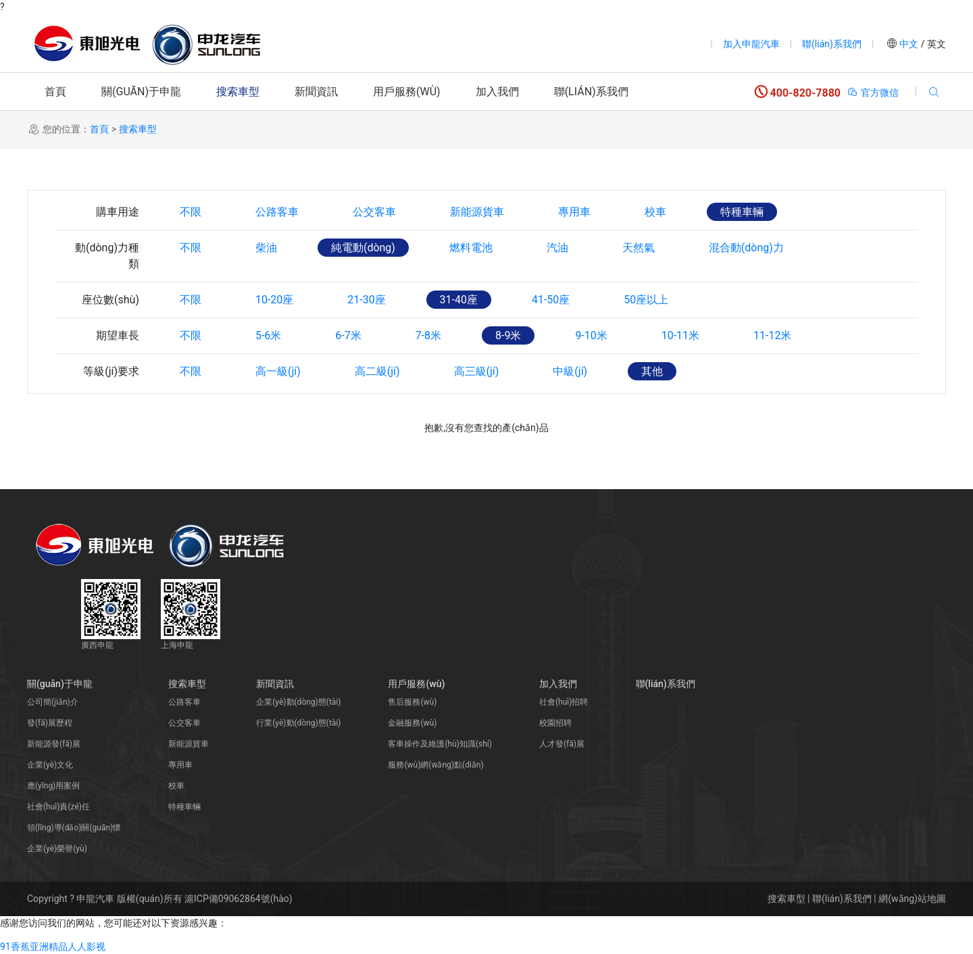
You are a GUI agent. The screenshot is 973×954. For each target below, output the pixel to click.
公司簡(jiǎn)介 (52, 702)
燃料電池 (471, 247)
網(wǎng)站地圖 (912, 898)
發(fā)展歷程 (49, 723)
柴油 (266, 247)
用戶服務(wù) (407, 91)
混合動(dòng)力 (746, 247)
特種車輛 (742, 211)
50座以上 (646, 299)
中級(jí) (570, 371)
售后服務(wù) (412, 702)
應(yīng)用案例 (53, 785)
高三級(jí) (476, 371)
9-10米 (591, 335)
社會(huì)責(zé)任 (58, 806)
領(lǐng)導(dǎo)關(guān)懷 (74, 827)
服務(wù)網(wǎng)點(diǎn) (435, 765)
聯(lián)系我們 (832, 44)
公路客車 (277, 211)
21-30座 (366, 299)
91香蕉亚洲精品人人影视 (52, 946)
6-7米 (348, 335)
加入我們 (497, 91)
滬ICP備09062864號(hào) (238, 898)
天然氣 (638, 247)
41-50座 (551, 299)
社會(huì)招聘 (563, 702)
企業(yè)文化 (50, 765)
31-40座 (459, 299)
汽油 (557, 247)
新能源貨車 (477, 211)
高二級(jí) (377, 371)
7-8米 (428, 335)
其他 (652, 371)
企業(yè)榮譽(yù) (57, 848)
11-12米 (772, 335)
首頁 (55, 91)
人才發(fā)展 (561, 744)
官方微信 (872, 92)
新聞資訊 (316, 91)
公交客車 (374, 211)
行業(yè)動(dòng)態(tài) (298, 723)
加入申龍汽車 (751, 44)
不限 (190, 211)
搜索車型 (237, 91)
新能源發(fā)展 (53, 744)
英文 (935, 44)
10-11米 (680, 335)
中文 (909, 44)
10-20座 (274, 299)
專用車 (574, 211)
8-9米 (508, 335)
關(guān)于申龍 (141, 91)
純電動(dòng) (363, 247)
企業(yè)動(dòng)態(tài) (298, 702)
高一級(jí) (278, 371)
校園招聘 (555, 723)
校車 (655, 211)
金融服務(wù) (412, 723)
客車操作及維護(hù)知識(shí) (440, 744)
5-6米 (268, 335)
